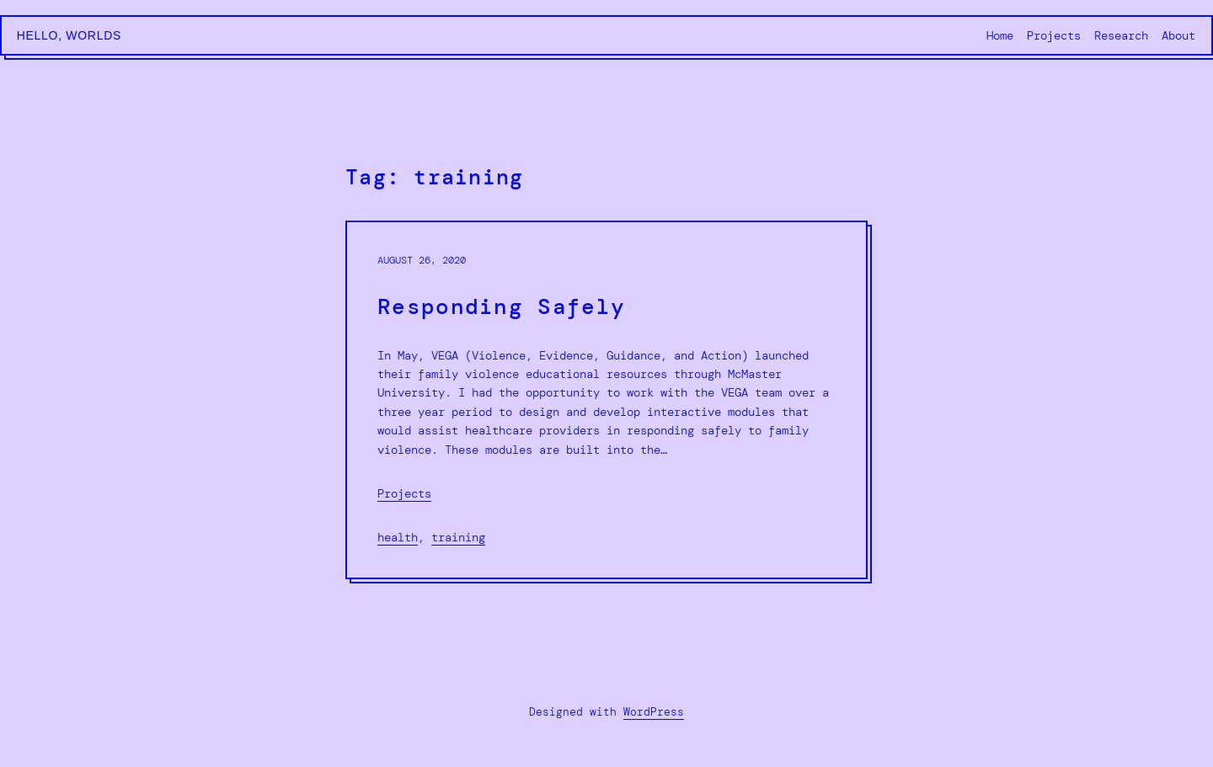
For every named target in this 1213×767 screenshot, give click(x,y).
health (397, 537)
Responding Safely (501, 307)
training (458, 537)
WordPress (653, 712)
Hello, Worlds (69, 35)
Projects (404, 493)
